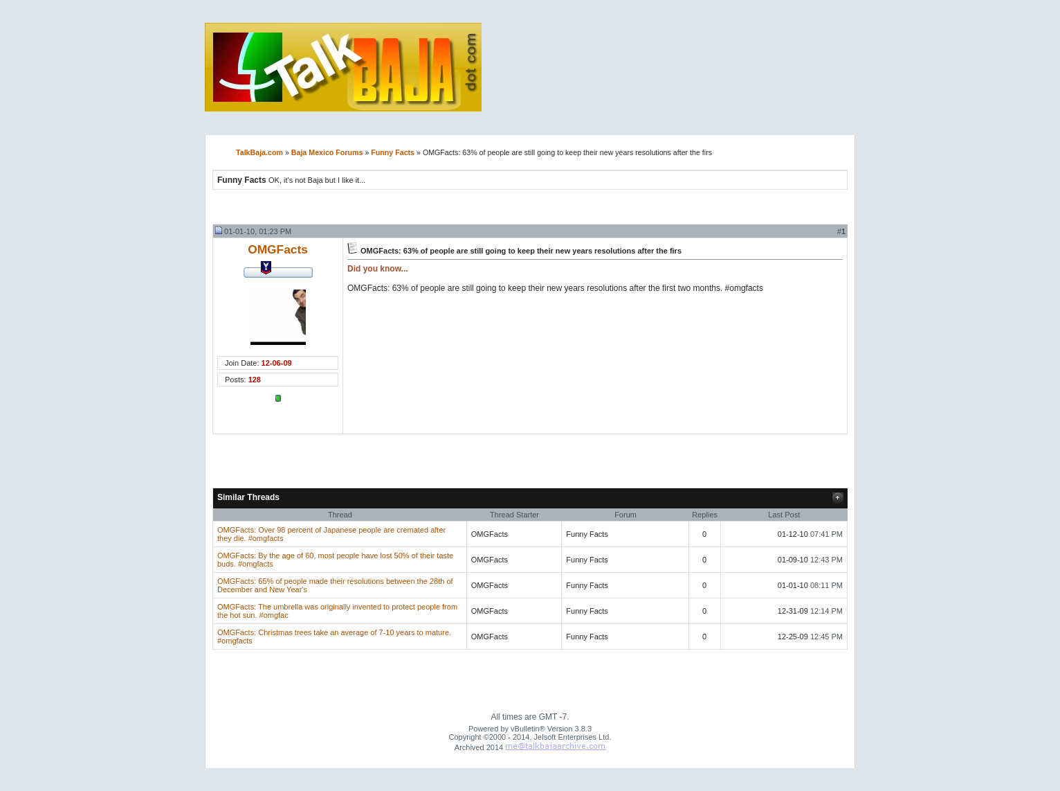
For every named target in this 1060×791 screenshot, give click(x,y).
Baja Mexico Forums (327, 152)
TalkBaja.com (259, 152)
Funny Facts (392, 152)
